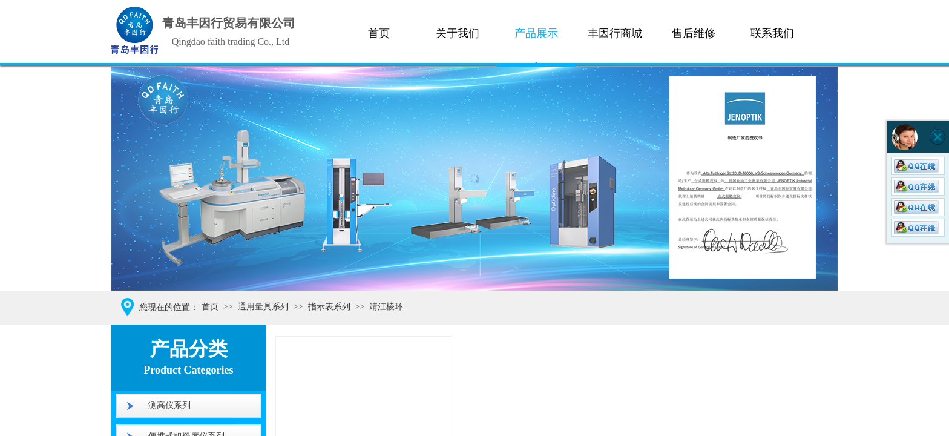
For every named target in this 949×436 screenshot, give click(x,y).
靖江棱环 (386, 306)
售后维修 (693, 33)
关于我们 (457, 33)
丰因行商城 (615, 33)
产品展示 (536, 33)
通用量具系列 (263, 306)
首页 (379, 33)
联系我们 (772, 33)
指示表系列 (329, 306)
